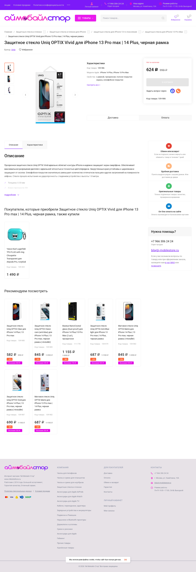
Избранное (26, 50)
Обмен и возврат (111, 482)
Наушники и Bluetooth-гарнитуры (71, 520)
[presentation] (25, 95)
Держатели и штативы (67, 524)
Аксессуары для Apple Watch (69, 496)
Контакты (108, 492)
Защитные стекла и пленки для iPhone (68, 32)
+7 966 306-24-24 (115, 3)
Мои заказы (109, 511)
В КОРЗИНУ (167, 82)
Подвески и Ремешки (66, 515)
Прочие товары (63, 543)
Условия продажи (42, 491)
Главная (8, 32)
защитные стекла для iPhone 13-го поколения (115, 32)
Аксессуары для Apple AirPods (70, 492)
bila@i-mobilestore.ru (165, 250)
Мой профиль (110, 506)
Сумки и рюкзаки (65, 529)
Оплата (107, 478)
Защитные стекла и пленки (29, 32)
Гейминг (61, 538)
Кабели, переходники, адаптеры (71, 506)
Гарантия (108, 487)
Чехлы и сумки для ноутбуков (70, 482)
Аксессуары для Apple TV (68, 501)
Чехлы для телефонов (67, 473)
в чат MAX (170, 262)
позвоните (156, 266)
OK (125, 560)
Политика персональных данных (18, 491)
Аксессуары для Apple (67, 534)
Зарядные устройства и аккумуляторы (74, 510)
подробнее (11, 194)
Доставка (108, 473)
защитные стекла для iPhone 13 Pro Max (164, 32)
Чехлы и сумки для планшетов (71, 478)
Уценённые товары (65, 548)
